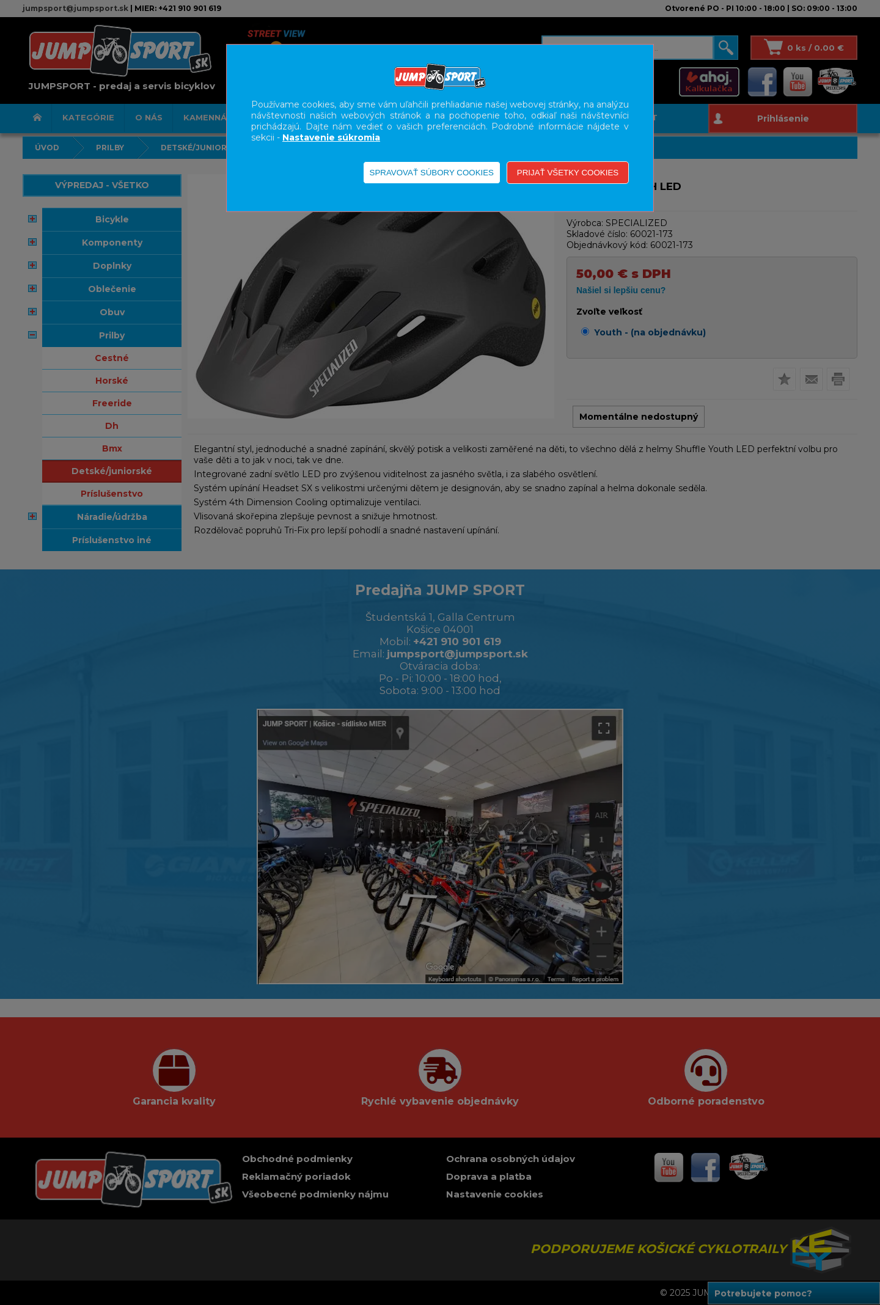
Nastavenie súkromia (331, 137)
